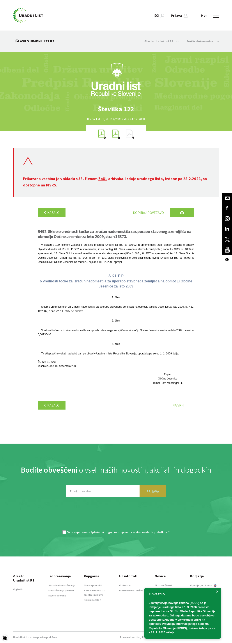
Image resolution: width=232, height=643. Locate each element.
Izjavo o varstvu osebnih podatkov (143, 532)
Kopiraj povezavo (148, 212)
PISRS (51, 185)
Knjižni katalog (92, 599)
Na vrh (178, 405)
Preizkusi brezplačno (131, 590)
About (210, 585)
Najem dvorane (57, 595)
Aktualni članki (163, 585)
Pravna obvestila (130, 637)
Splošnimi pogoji (101, 532)
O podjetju (196, 585)
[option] (116, 109)
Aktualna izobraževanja (61, 585)
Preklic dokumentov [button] (202, 41)
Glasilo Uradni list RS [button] (161, 41)
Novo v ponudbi (93, 585)
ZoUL (102, 178)
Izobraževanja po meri (61, 590)
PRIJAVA (153, 491)
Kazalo (52, 212)
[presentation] (116, 515)
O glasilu (18, 589)
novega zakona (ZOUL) (183, 603)
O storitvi (125, 585)
